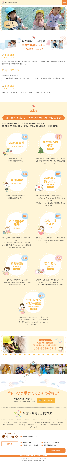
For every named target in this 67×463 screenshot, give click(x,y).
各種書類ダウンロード (56, 424)
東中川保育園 (27, 442)
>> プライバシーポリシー (28, 459)
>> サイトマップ (41, 459)
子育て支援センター (32, 424)
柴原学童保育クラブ (50, 445)
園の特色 (37, 422)
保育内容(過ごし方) (48, 422)
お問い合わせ (47, 400)
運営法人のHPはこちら (30, 437)
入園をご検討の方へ (8, 424)
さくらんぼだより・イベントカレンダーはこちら (33, 117)
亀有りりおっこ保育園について (22, 422)
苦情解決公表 (55, 450)
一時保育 (20, 424)
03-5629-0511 (23, 399)
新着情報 (43, 424)
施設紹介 (60, 422)
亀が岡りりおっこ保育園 (51, 442)
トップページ (6, 422)
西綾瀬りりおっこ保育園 (30, 445)
